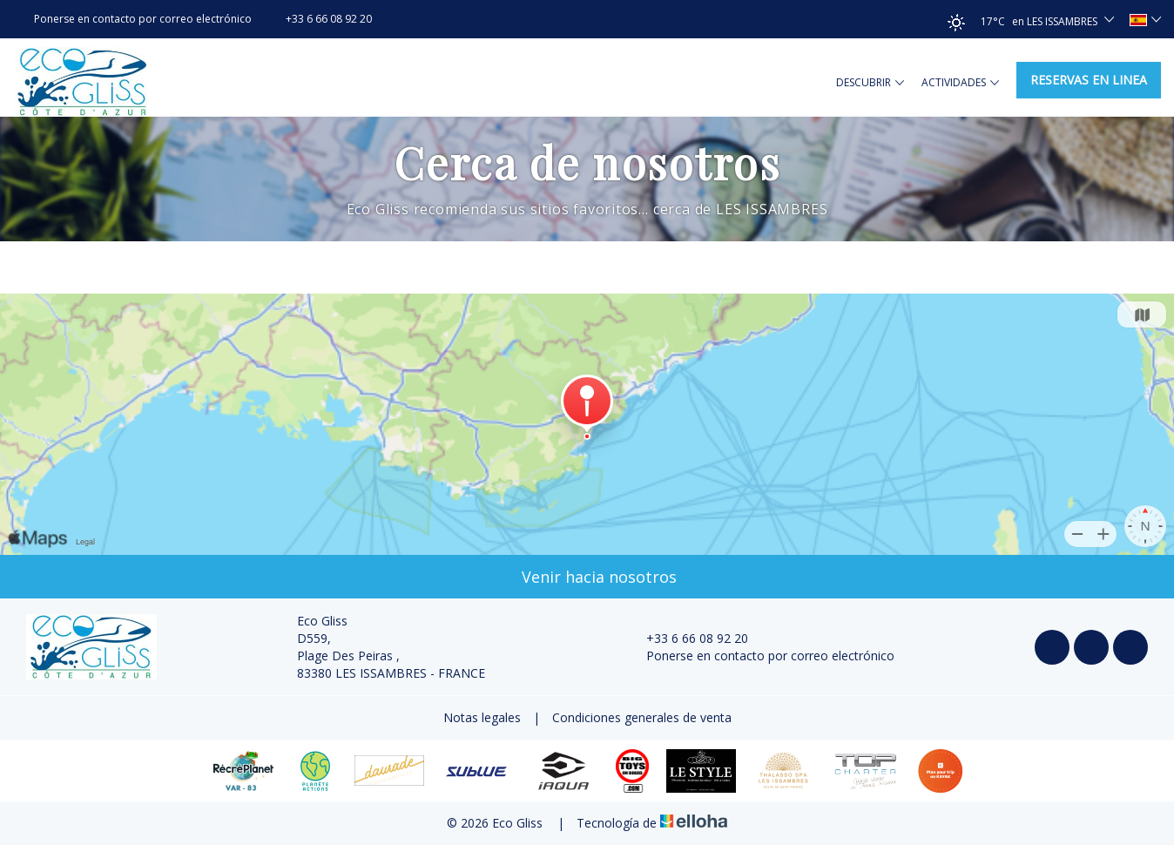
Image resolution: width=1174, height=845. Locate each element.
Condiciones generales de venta (642, 717)
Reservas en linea (1088, 79)
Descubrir (870, 82)
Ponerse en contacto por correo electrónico (760, 655)
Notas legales (482, 717)
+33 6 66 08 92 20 (687, 638)
